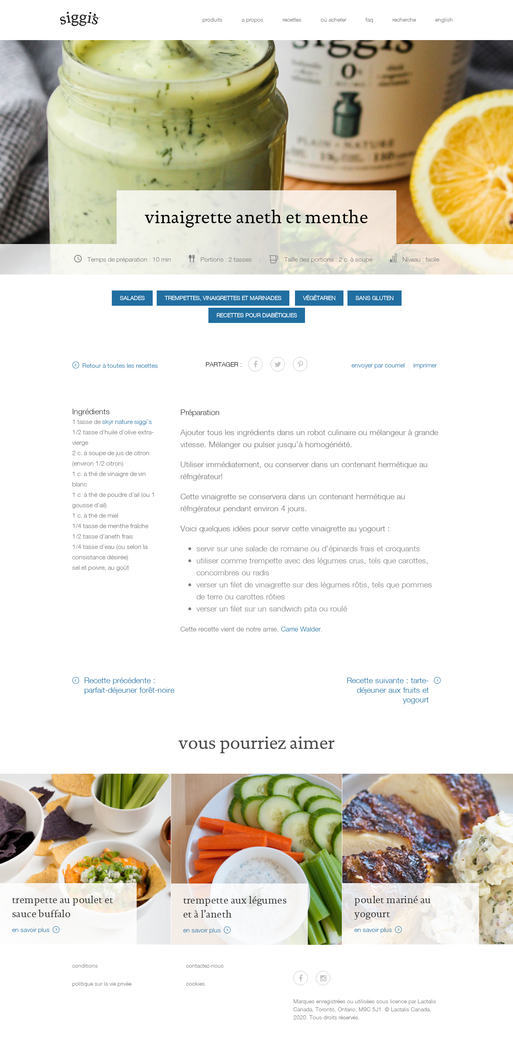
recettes (292, 19)
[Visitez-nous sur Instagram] (323, 978)
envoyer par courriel (378, 365)
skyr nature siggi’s (127, 422)
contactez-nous (205, 965)
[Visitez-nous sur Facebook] (300, 978)
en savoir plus (31, 930)
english (444, 19)
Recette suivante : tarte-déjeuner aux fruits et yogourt (388, 689)
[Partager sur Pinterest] (300, 364)
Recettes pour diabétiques (256, 315)
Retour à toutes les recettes (120, 365)
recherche (404, 19)
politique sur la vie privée (101, 983)
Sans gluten (374, 298)
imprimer (425, 365)
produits (212, 19)
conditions (85, 965)
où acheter (333, 19)
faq (369, 19)
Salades (132, 298)
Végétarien (319, 298)
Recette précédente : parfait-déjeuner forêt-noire (129, 684)
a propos (252, 19)
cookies (195, 983)
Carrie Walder (301, 629)
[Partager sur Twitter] (278, 364)
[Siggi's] (79, 18)
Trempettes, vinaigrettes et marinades (223, 298)
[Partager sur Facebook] (255, 364)
